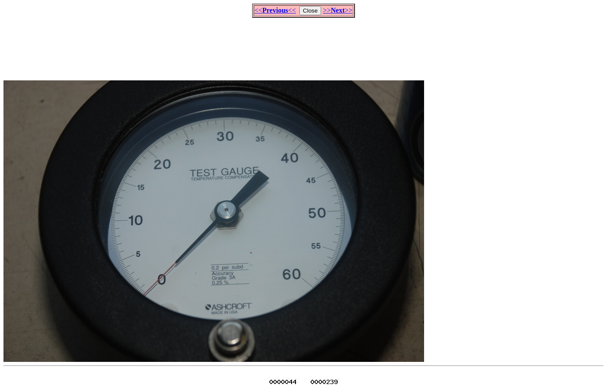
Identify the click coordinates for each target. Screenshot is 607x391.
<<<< (275, 10)
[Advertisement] (304, 45)
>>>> (337, 10)
